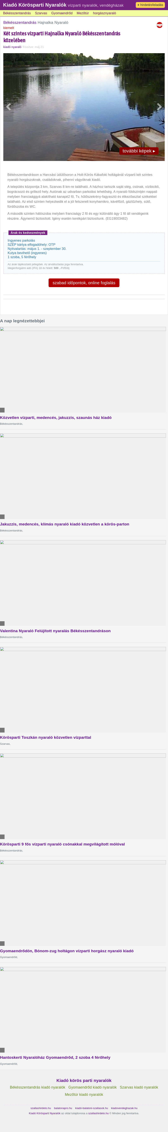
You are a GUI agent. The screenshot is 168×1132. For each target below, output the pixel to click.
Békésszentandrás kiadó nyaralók (37, 1087)
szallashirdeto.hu (41, 1108)
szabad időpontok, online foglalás (84, 283)
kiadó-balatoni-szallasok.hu (91, 1108)
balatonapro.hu (63, 1108)
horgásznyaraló (104, 13)
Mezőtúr (83, 13)
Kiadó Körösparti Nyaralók (35, 5)
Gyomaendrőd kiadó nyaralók (92, 1087)
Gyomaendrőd (62, 13)
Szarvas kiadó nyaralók (139, 1087)
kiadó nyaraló (12, 47)
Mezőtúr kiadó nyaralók (84, 1094)
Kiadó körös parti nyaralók (84, 1080)
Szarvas (41, 13)
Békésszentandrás (17, 13)
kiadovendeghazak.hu (124, 1108)
